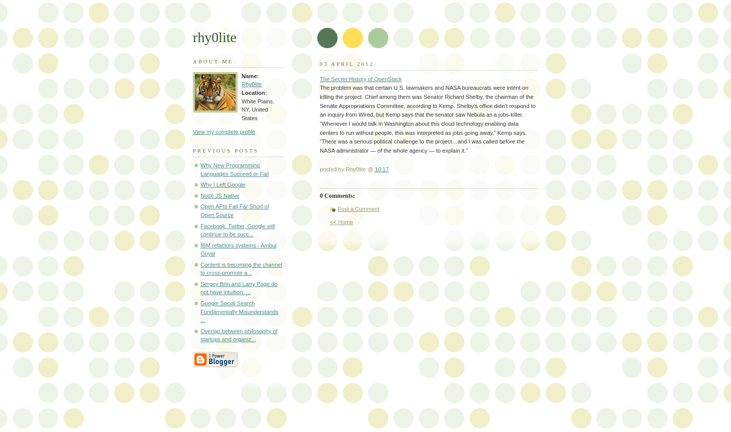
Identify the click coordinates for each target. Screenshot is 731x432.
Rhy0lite (252, 84)
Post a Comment (358, 209)
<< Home (341, 222)
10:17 (382, 169)
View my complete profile (224, 132)
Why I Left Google (223, 185)
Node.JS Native (220, 196)
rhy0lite (215, 37)
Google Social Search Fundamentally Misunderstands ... (240, 311)
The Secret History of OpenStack (361, 79)
